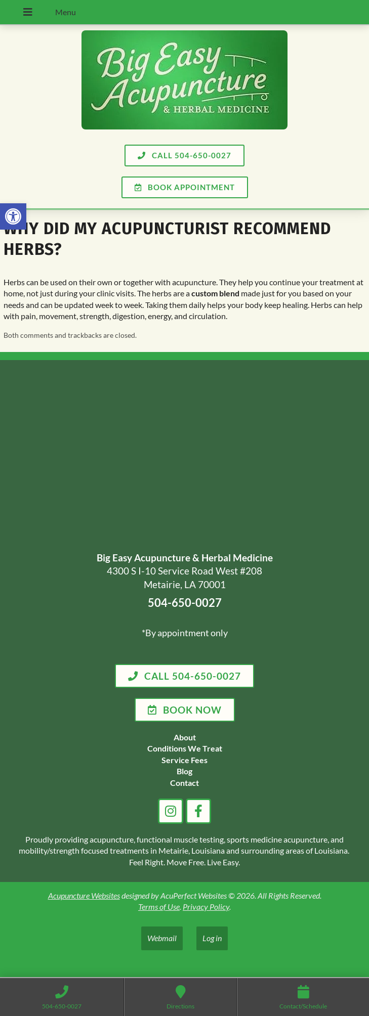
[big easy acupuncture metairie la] (184, 457)
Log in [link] (212, 938)
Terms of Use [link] (159, 906)
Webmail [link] (162, 938)
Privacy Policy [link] (206, 906)
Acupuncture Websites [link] (84, 895)
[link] (13, 216)
